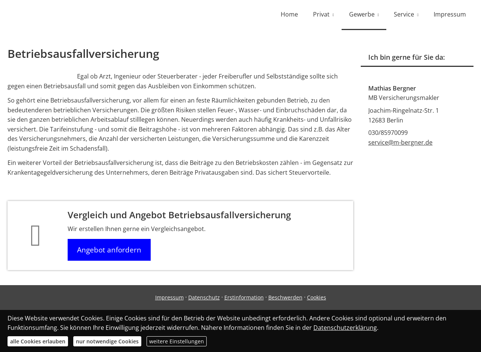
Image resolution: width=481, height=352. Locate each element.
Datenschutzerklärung (345, 327)
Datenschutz (204, 297)
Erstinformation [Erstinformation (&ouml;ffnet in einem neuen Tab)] (244, 297)
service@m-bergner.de (400, 142)
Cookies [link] (316, 297)
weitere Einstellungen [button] (176, 341)
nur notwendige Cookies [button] (107, 341)
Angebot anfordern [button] (109, 250)
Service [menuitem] (404, 14)
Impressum (169, 297)
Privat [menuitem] (321, 14)
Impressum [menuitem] (450, 14)
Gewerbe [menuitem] (362, 14)
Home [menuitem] (289, 14)
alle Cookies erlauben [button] (37, 341)
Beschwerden (285, 297)
